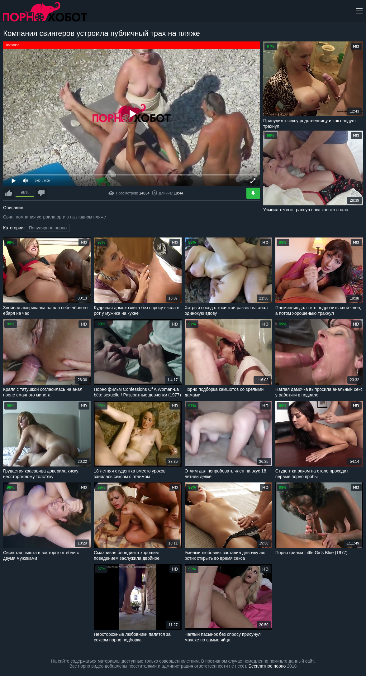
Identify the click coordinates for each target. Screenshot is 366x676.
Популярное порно (48, 227)
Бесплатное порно (267, 666)
